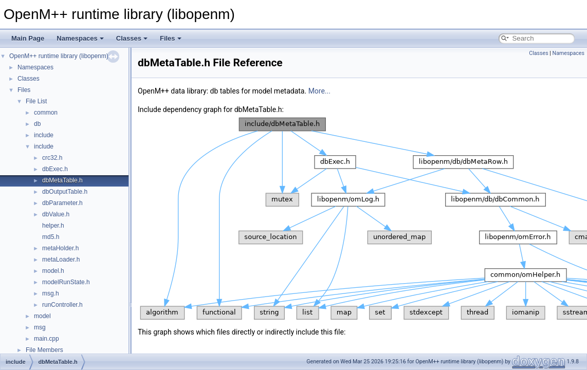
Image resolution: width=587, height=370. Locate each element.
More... (319, 91)
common (46, 112)
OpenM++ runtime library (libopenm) (58, 56)
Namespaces (80, 38)
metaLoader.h (61, 259)
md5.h (50, 236)
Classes (132, 38)
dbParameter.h (62, 203)
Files (170, 38)
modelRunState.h (66, 282)
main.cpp (46, 338)
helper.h (53, 225)
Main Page (27, 38)
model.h (53, 270)
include (43, 135)
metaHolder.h (60, 248)
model (42, 316)
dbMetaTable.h (62, 180)
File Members (44, 350)
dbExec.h (55, 169)
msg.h (50, 293)
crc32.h (52, 157)
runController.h (62, 304)
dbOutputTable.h (64, 191)
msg (40, 327)
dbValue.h (55, 214)
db (37, 123)
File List (36, 101)
